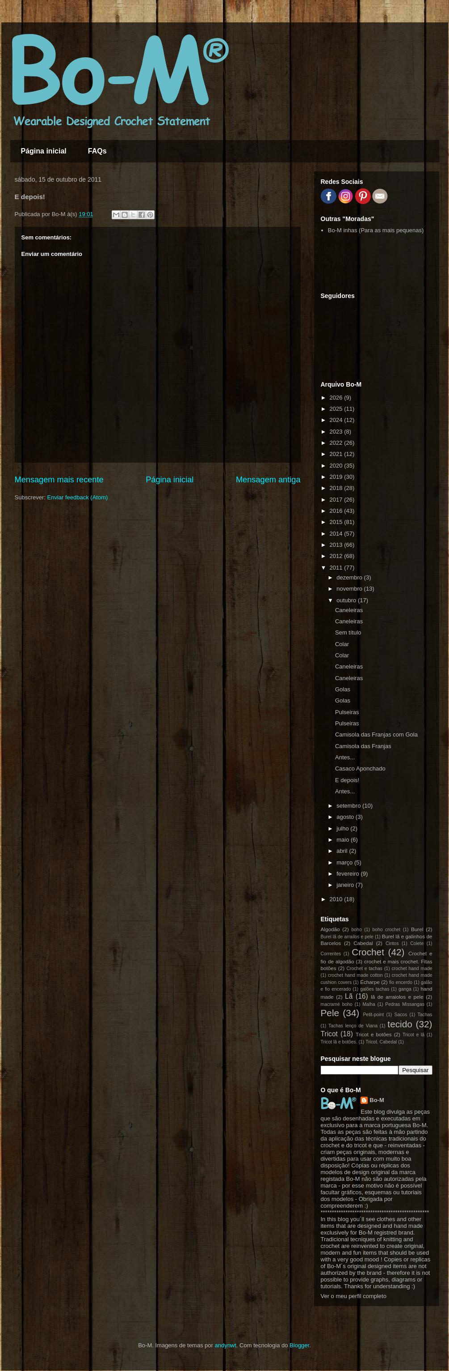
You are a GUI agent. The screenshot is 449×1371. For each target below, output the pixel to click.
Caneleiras (349, 610)
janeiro (346, 884)
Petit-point (373, 1014)
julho (343, 828)
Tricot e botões (374, 1034)
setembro (349, 805)
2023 (337, 431)
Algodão (330, 929)
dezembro (350, 577)
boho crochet (387, 929)
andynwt (225, 1345)
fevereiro (348, 873)
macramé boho (336, 1004)
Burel (417, 929)
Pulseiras (347, 712)
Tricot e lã (413, 1034)
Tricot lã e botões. (339, 1041)
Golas (342, 689)
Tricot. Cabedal (381, 1041)
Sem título (348, 632)
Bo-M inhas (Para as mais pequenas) (376, 230)
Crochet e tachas (364, 968)
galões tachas (374, 989)
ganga (405, 989)
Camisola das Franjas (363, 746)
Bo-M (376, 1100)
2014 (337, 533)
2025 (337, 408)
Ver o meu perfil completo (353, 1296)
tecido (399, 1024)
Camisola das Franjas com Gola (376, 734)
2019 (337, 476)
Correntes (331, 953)
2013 (337, 544)
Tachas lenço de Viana (353, 1025)
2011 (337, 567)
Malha (368, 1004)
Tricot (329, 1034)
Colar (342, 644)
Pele (330, 1013)
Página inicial (44, 151)
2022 (337, 442)
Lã (348, 996)
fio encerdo (400, 982)
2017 (337, 499)
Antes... (345, 757)
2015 (337, 522)
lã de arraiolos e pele (397, 997)
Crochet (368, 952)
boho (357, 929)
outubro (347, 600)
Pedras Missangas (404, 1004)
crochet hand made (412, 968)
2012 (337, 556)
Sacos (400, 1014)
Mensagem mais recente (59, 479)
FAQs (97, 151)
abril (342, 850)
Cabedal (363, 943)
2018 (337, 488)
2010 (337, 899)
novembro (350, 588)
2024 (337, 420)
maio (343, 839)
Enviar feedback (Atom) (77, 497)
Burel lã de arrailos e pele (347, 936)
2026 (337, 397)
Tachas (425, 1014)
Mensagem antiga (268, 479)
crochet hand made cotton (355, 975)
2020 (337, 465)
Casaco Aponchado (360, 768)
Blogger (299, 1345)
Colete (417, 943)
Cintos (392, 943)
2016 (337, 510)
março (345, 862)
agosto (346, 816)
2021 (337, 454)
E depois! (347, 780)
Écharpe (370, 982)
